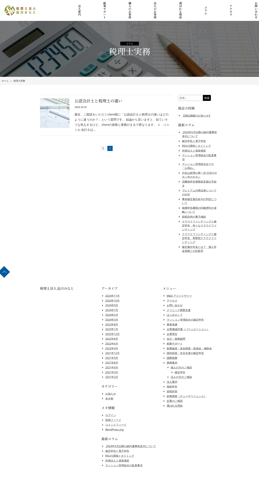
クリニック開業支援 (179, 300)
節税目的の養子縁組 (194, 206)
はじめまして (175, 305)
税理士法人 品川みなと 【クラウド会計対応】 (131, 476)
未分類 (109, 388)
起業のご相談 (175, 391)
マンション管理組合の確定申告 (185, 309)
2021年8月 (111, 352)
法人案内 (86, 5)
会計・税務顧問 (176, 329)
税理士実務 (19, 70)
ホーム (5, 70)
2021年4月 (111, 357)
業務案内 (172, 352)
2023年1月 (111, 319)
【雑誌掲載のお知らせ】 (196, 105)
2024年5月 (111, 305)
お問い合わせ (247, 5)
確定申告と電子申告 (194, 131)
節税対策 (172, 381)
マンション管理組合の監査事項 (124, 455)
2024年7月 (111, 300)
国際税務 (172, 348)
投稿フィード (113, 410)
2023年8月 (111, 314)
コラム (201, 5)
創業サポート (109, 5)
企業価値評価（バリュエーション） (188, 319)
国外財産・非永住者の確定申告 (185, 343)
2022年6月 (111, 333)
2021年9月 (111, 348)
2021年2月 (111, 367)
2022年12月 (112, 324)
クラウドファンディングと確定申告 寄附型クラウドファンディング (199, 228)
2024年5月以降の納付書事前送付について (130, 436)
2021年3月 (111, 362)
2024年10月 (112, 290)
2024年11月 (112, 286)
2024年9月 (111, 295)
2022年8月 (111, 329)
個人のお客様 (132, 5)
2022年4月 (111, 338)
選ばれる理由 (178, 5)
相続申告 (172, 376)
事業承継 (172, 314)
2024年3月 (111, 309)
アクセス (224, 5)
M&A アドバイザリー (179, 286)
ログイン (110, 405)
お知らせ (110, 383)
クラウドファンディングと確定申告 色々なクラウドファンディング (199, 215)
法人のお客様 (155, 5)
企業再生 (172, 324)
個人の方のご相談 (181, 357)
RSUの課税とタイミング (196, 135)
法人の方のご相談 (181, 367)
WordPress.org (114, 419)
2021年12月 (112, 343)
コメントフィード (116, 414)
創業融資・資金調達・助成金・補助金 (189, 338)
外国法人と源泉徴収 (194, 140)
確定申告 (180, 362)
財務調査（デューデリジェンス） (187, 386)
